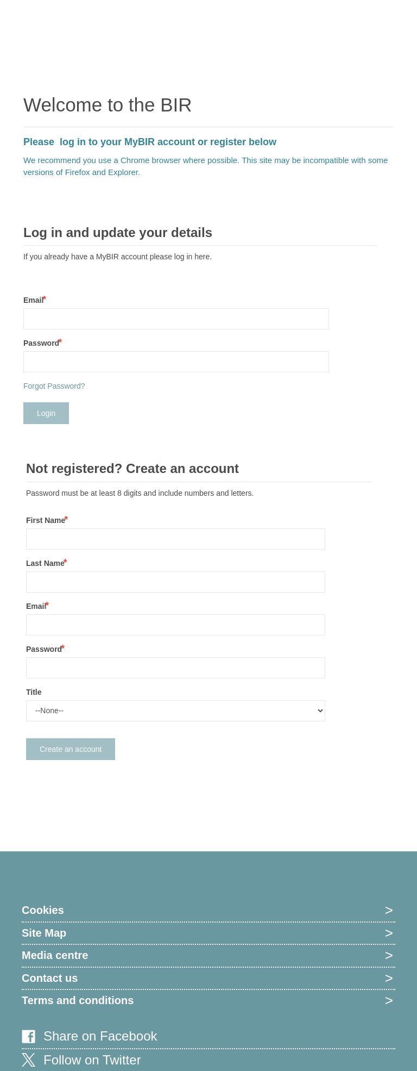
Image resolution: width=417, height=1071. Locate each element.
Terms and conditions (78, 1000)
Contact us (50, 978)
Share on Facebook (100, 1036)
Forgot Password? (54, 386)
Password (41, 343)
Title (34, 692)
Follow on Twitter (92, 1060)
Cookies (43, 910)
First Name (45, 520)
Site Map (44, 933)
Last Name (45, 563)
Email (33, 300)
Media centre (55, 955)
